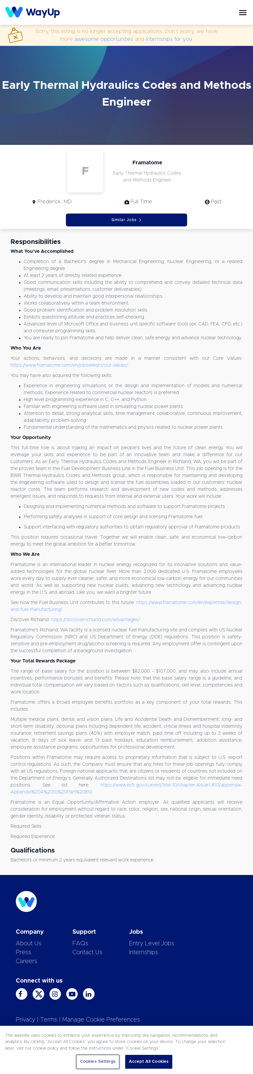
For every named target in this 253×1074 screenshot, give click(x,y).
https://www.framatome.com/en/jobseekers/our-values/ (69, 365)
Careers (26, 961)
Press (23, 953)
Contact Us (87, 953)
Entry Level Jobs (151, 944)
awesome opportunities (103, 39)
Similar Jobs (126, 220)
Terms (48, 1020)
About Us (29, 944)
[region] (126, 1050)
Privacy (25, 1020)
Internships (143, 953)
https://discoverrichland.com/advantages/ (95, 620)
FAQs (80, 944)
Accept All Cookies (149, 1061)
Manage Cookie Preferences (101, 1020)
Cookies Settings (98, 1061)
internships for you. (169, 39)
